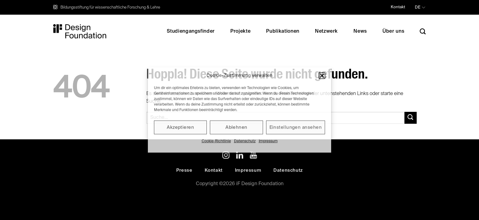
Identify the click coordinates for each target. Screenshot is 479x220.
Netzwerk (326, 31)
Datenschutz (245, 141)
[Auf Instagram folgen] (225, 156)
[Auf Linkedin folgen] (239, 156)
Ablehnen (236, 127)
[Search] (423, 31)
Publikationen (282, 31)
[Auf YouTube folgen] (253, 156)
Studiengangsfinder (191, 31)
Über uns (393, 31)
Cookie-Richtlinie (216, 141)
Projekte (240, 31)
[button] (322, 75)
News (360, 31)
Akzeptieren (180, 127)
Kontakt (398, 7)
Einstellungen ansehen (295, 127)
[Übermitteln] (410, 118)
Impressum (268, 141)
